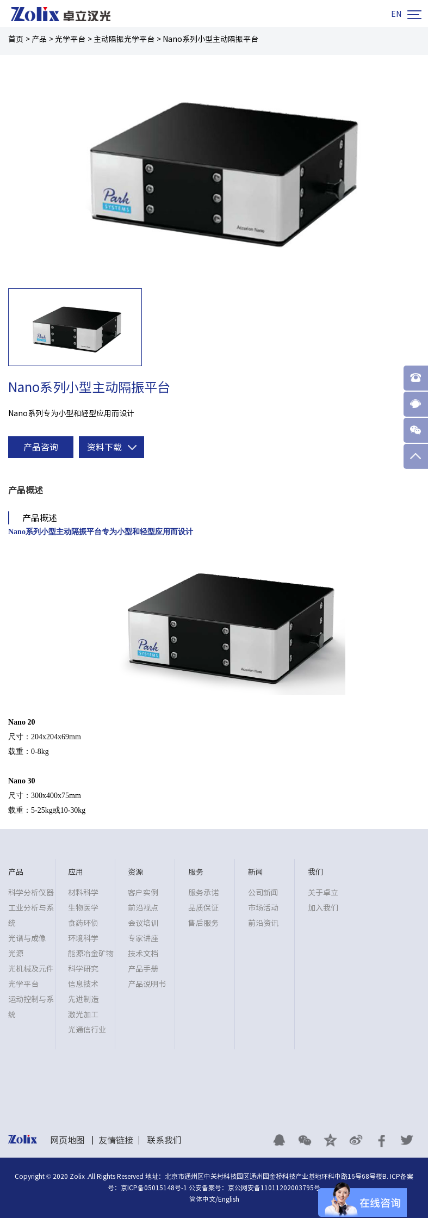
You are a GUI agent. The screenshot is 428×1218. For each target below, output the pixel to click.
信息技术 (83, 984)
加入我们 (323, 908)
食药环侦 (83, 923)
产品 (39, 39)
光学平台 (70, 39)
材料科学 (83, 893)
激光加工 (83, 1014)
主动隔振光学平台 (124, 39)
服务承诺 (203, 893)
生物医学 (83, 908)
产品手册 (143, 969)
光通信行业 (87, 1030)
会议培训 (143, 923)
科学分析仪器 (31, 893)
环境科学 (83, 938)
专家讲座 (143, 938)
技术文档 (143, 953)
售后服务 (203, 923)
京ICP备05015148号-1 (154, 1187)
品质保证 (203, 908)
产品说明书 (147, 984)
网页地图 (67, 1140)
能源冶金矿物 (91, 953)
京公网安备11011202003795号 (274, 1187)
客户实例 (143, 893)
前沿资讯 (263, 923)
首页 (15, 39)
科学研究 (83, 969)
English (228, 1199)
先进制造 (83, 999)
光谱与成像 (27, 938)
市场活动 (263, 908)
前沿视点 (143, 908)
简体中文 (202, 1199)
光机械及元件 (31, 969)
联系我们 (164, 1140)
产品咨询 (40, 447)
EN (396, 14)
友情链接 (115, 1140)
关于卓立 (323, 893)
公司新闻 (263, 893)
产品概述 (25, 490)
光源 (15, 953)
